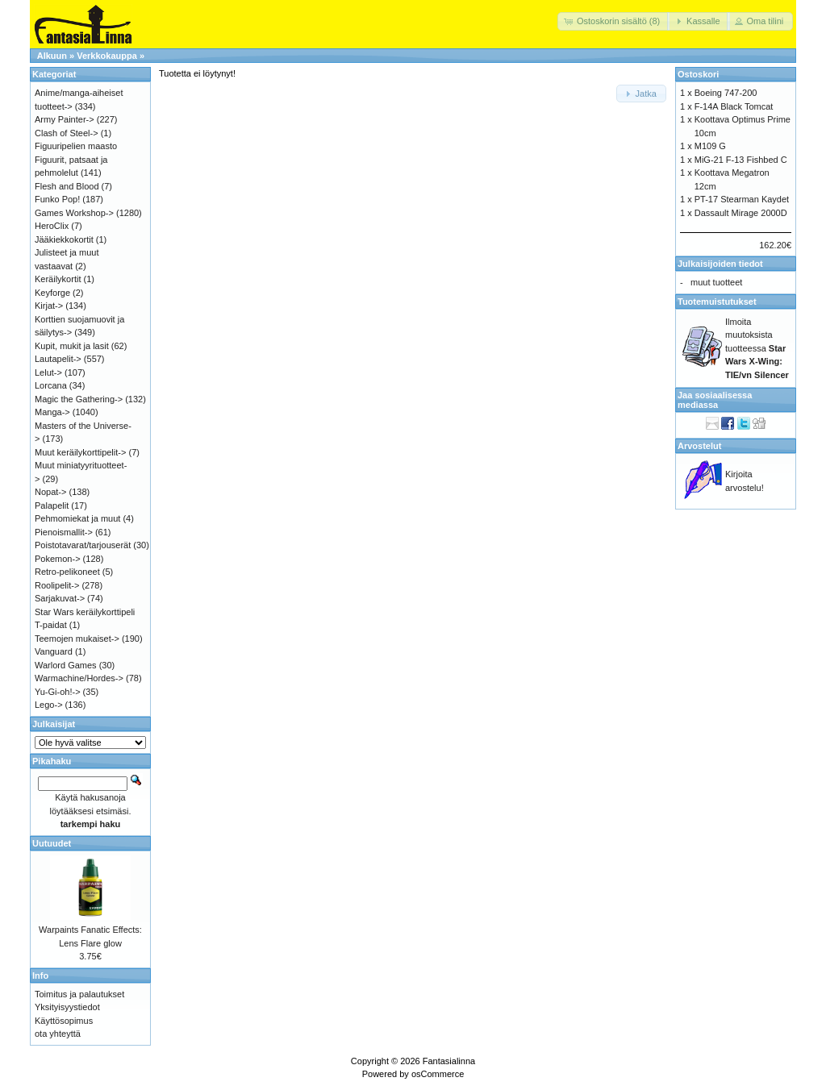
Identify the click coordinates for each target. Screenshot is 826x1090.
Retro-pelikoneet (67, 571)
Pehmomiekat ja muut (77, 518)
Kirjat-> (49, 305)
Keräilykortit (58, 279)
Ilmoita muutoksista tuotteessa (757, 348)
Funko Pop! (57, 199)
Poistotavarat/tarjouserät (83, 545)
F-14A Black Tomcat (734, 106)
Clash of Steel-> (66, 133)
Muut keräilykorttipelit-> (80, 452)
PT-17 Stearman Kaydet (742, 199)
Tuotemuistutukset (717, 301)
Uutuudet (51, 843)
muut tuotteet (716, 282)
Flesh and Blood (67, 186)
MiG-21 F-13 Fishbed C (741, 159)
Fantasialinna (449, 1061)
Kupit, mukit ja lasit (72, 346)
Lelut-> (48, 372)
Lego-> (49, 704)
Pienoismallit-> (64, 532)
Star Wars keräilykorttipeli (85, 612)
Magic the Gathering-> (79, 399)
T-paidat (51, 625)
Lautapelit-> (58, 359)
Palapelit (52, 505)
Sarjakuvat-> (60, 598)
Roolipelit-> (57, 585)
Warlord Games (66, 665)
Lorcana (51, 385)
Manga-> (52, 412)
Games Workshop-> (74, 213)
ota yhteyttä (58, 1033)
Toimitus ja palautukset (79, 994)
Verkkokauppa (107, 55)
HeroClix (52, 226)
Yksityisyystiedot (67, 1007)
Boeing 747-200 (726, 93)
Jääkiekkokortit (64, 239)
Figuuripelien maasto (76, 146)
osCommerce (437, 1074)
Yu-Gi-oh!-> (58, 692)
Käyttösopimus (64, 1021)
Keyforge (52, 292)
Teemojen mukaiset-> (77, 638)
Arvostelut (699, 446)
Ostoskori (698, 74)
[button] (613, 21)
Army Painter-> (64, 119)
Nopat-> (50, 492)
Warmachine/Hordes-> (79, 678)
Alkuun (52, 55)
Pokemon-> (58, 559)
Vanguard (54, 651)
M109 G (710, 146)
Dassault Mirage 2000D (741, 213)
